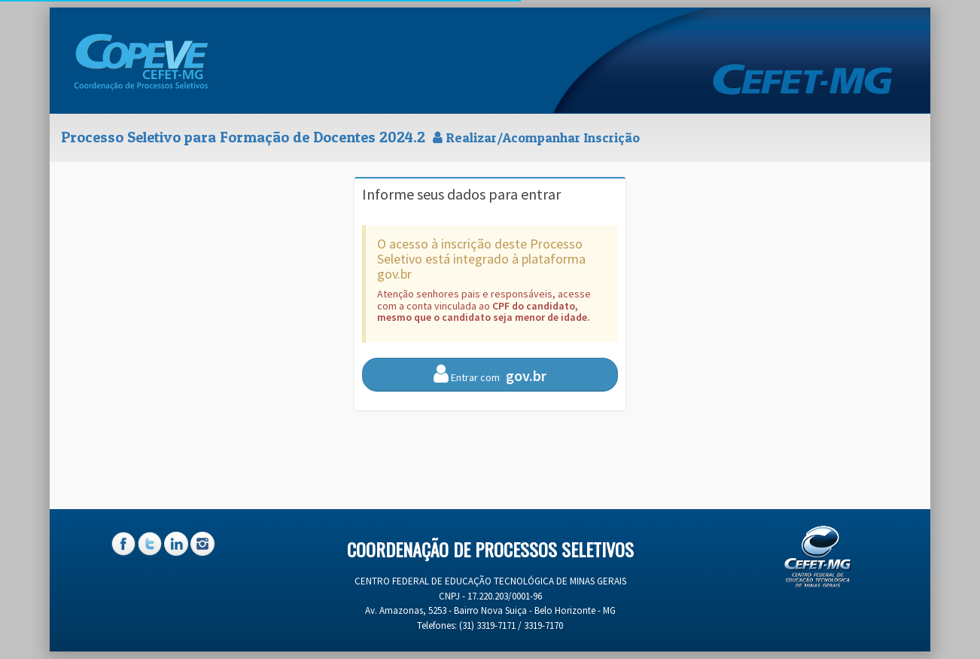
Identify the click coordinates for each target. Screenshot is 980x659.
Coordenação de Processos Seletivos (490, 549)
